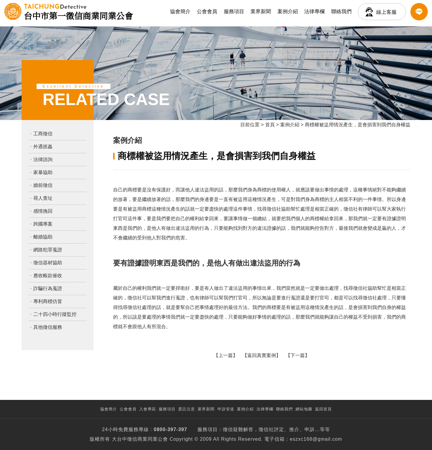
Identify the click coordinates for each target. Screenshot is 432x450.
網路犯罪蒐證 (47, 249)
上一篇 (225, 355)
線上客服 (386, 12)
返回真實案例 (261, 355)
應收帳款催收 (47, 275)
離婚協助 (42, 236)
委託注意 (186, 409)
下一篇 (297, 355)
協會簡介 (180, 11)
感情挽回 (42, 211)
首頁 (270, 124)
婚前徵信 (42, 185)
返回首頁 (323, 409)
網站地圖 (304, 409)
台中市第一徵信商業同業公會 (78, 11)
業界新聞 (260, 11)
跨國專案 (42, 223)
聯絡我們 (341, 11)
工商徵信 (42, 133)
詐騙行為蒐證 (47, 288)
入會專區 (147, 409)
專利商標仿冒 (47, 301)
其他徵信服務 (47, 327)
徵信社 (266, 429)
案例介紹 (288, 11)
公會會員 (207, 11)
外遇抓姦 (42, 146)
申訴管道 (226, 409)
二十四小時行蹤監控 (54, 314)
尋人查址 (42, 198)
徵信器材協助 (47, 262)
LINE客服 (419, 11)
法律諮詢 (42, 159)
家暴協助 (42, 172)
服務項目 (234, 11)
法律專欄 (314, 11)
